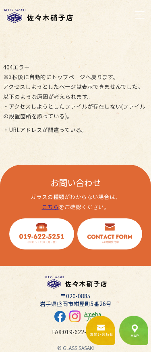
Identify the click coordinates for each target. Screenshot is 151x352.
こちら (50, 207)
